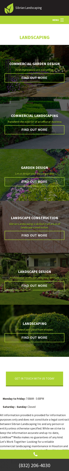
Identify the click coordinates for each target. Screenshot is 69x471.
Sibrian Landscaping (28, 8)
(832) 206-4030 (34, 465)
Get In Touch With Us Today (34, 378)
